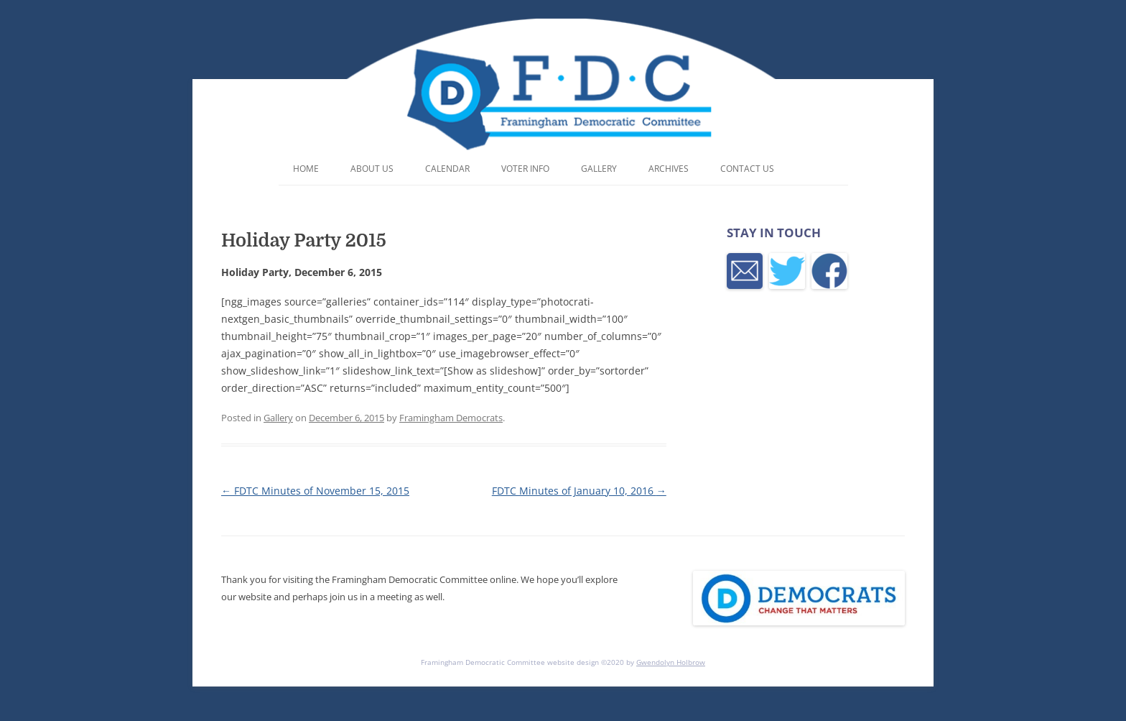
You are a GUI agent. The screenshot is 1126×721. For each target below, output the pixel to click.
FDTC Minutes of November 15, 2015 (315, 490)
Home (306, 168)
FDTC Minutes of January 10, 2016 (579, 490)
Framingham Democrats (451, 417)
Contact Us (747, 168)
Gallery (599, 168)
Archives (668, 168)
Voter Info (525, 168)
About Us (372, 168)
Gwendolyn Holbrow (670, 662)
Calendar (447, 168)
